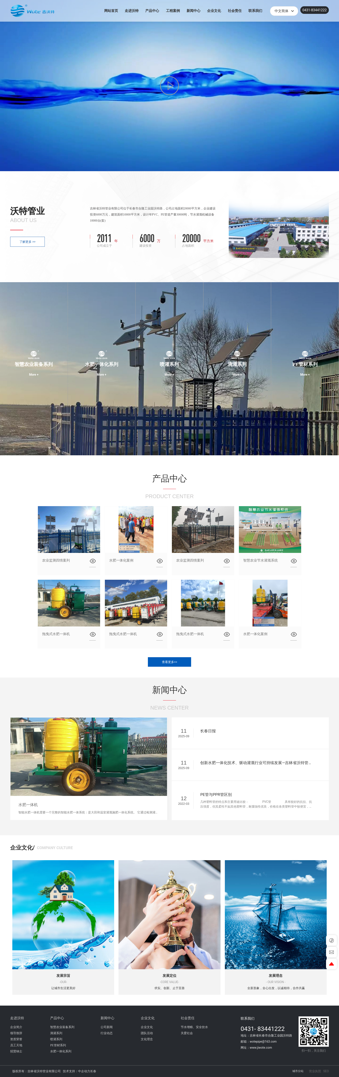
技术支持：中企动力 (76, 1071)
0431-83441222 (314, 10)
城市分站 (298, 1071)
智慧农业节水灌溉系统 (260, 560)
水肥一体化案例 (121, 560)
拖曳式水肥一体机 (56, 634)
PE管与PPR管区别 (216, 794)
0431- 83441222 (263, 1028)
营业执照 (315, 1071)
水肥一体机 (28, 804)
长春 (93, 1071)
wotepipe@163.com (263, 1041)
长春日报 (208, 731)
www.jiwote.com (261, 1047)
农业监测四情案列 (56, 560)
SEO (326, 1071)
